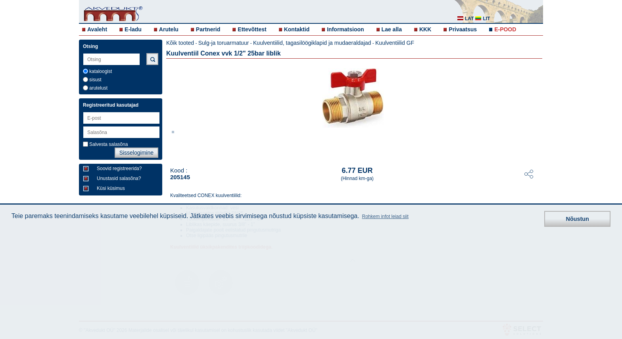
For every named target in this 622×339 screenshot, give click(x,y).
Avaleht (97, 29)
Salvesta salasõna (108, 144)
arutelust (98, 88)
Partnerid (208, 29)
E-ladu (133, 29)
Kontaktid (297, 29)
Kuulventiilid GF (394, 43)
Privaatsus (463, 29)
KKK (425, 29)
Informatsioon (345, 29)
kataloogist (100, 71)
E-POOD (505, 29)
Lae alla (392, 29)
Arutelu (169, 29)
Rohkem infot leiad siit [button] (385, 216)
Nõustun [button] (577, 219)
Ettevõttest (252, 29)
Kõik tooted (180, 43)
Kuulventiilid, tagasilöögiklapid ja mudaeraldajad (312, 43)
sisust (95, 79)
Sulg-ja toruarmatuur (223, 43)
